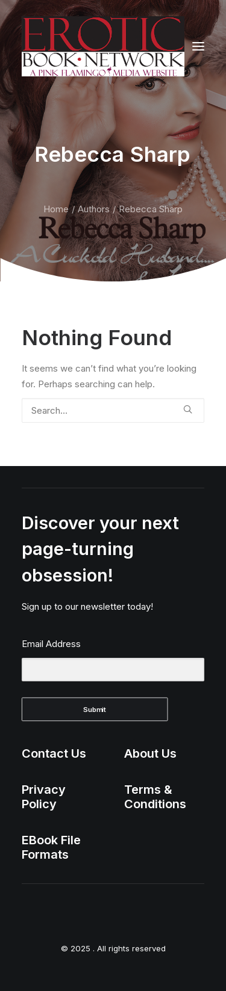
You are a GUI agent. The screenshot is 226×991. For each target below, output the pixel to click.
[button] (198, 46)
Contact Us (54, 753)
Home (56, 209)
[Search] (113, 410)
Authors (94, 209)
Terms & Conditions (155, 796)
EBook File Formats (51, 847)
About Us (150, 753)
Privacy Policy (44, 796)
